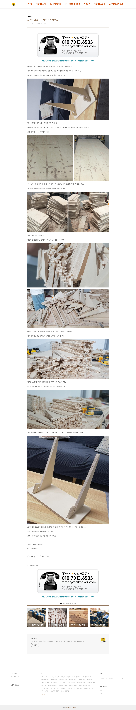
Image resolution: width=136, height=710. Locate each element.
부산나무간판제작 (67, 688)
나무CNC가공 (53, 685)
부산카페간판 (65, 691)
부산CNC (90, 680)
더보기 (42, 694)
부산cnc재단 (81, 682)
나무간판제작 (76, 677)
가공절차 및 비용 (55, 4)
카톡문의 (87, 4)
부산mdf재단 (45, 691)
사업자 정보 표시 (32, 565)
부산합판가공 (91, 682)
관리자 (74, 707)
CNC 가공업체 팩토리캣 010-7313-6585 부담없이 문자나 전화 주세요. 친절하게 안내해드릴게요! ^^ (58, 641)
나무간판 (54, 682)
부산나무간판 (55, 677)
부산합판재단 (73, 685)
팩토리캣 (34, 638)
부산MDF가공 (63, 685)
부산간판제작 (55, 691)
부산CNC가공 (87, 677)
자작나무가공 (45, 682)
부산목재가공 (78, 688)
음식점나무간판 (89, 688)
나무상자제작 (63, 680)
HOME (29, 4)
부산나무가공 (55, 688)
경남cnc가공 (45, 677)
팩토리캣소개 (41, 4)
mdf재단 (82, 680)
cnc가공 (44, 685)
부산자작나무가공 (85, 685)
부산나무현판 (71, 682)
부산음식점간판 (66, 677)
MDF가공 (62, 682)
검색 (123, 678)
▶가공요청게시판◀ (72, 4)
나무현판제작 (45, 680)
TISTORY (68, 707)
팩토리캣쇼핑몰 (99, 4)
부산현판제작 (73, 680)
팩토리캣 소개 (15, 677)
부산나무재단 (45, 688)
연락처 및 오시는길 (116, 4)
